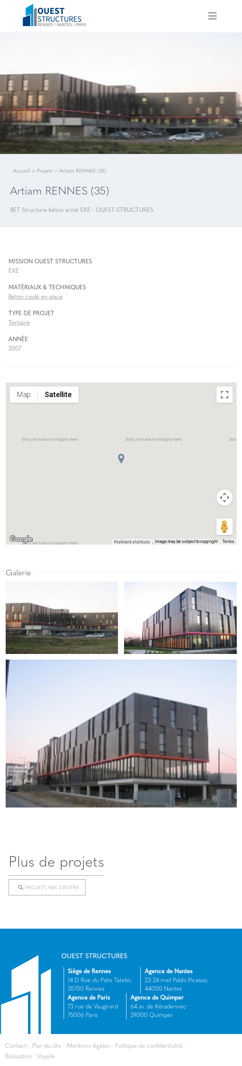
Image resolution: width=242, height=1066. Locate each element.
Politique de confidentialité (149, 1045)
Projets (44, 170)
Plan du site (46, 1045)
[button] (121, 459)
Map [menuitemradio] (24, 394)
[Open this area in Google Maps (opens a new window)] (21, 539)
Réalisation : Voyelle (30, 1055)
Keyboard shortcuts (132, 542)
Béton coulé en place (36, 296)
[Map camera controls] (224, 497)
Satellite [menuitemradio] (58, 394)
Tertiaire (19, 322)
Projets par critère (48, 887)
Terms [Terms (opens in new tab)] (228, 541)
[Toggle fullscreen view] (224, 395)
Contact (15, 1045)
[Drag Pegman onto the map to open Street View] (224, 527)
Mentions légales (88, 1045)
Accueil (21, 170)
